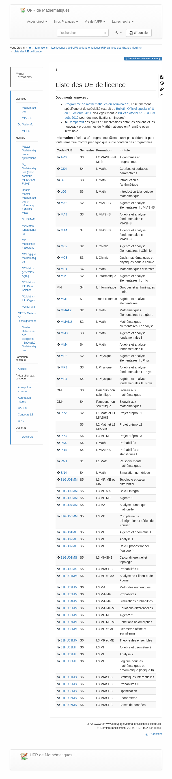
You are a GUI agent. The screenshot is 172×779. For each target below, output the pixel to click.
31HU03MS (69, 691)
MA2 (64, 203)
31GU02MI (68, 539)
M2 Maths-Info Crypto (28, 298)
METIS (26, 131)
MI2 (63, 276)
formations (41, 47)
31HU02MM (69, 587)
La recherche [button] (122, 21)
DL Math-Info (25, 124)
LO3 (64, 191)
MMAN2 (66, 321)
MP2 (64, 356)
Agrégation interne (24, 399)
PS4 (64, 443)
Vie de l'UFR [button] (95, 21)
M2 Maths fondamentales (29, 229)
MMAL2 (66, 310)
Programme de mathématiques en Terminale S (96, 104)
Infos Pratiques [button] (66, 21)
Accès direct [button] (37, 21)
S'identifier (153, 734)
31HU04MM (69, 601)
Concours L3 (25, 414)
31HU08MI (68, 661)
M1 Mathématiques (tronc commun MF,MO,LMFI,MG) (29, 174)
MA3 (64, 214)
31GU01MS (69, 557)
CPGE (22, 421)
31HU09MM (69, 640)
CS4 (64, 168)
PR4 (64, 450)
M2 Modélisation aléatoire (28, 244)
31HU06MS (69, 705)
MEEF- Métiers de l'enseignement (27, 317)
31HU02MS (69, 684)
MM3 (64, 333)
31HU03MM (69, 594)
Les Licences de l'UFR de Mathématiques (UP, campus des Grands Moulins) (96, 47)
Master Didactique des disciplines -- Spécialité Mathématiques (29, 339)
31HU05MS (69, 698)
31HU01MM (69, 576)
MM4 (64, 344)
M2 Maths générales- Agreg (28, 272)
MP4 (64, 379)
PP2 (64, 413)
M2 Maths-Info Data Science (28, 286)
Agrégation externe (24, 389)
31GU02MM (69, 491)
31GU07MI (68, 546)
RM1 (64, 461)
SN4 (64, 472)
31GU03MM (69, 498)
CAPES (22, 408)
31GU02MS (69, 569)
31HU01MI (68, 647)
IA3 (63, 180)
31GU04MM (69, 505)
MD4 (64, 269)
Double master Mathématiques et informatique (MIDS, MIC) (29, 202)
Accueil (22, 368)
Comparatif (76, 122)
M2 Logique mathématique (29, 258)
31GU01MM (69, 479)
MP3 (64, 367)
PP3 (64, 436)
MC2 (64, 246)
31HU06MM (69, 615)
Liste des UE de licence (28, 51)
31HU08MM (69, 629)
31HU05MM (69, 608)
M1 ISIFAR (28, 219)
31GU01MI (68, 532)
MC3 (64, 257)
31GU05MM (69, 516)
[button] (118, 32)
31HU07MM (69, 622)
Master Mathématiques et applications (29, 152)
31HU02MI (68, 654)
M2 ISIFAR (28, 306)
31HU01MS (69, 677)
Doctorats (27, 436)
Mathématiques (29, 109)
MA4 (64, 230)
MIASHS (27, 118)
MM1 (64, 299)
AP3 (64, 157)
